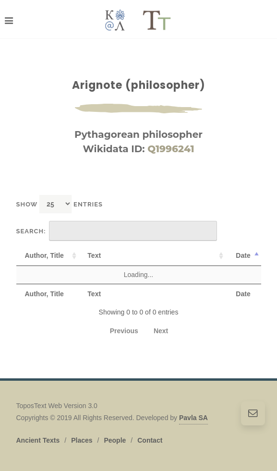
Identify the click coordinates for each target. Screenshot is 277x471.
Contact (149, 440)
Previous (124, 331)
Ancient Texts (38, 440)
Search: (116, 231)
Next (161, 331)
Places (81, 440)
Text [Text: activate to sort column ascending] (94, 255)
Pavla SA (193, 418)
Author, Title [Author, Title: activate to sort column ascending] (44, 255)
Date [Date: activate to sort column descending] (243, 255)
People (115, 440)
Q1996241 (170, 149)
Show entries (59, 204)
